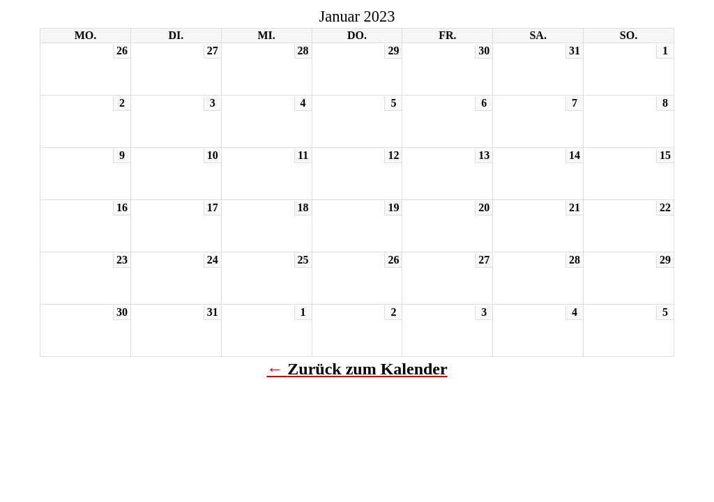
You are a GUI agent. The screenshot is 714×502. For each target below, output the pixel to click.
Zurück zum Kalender (367, 369)
